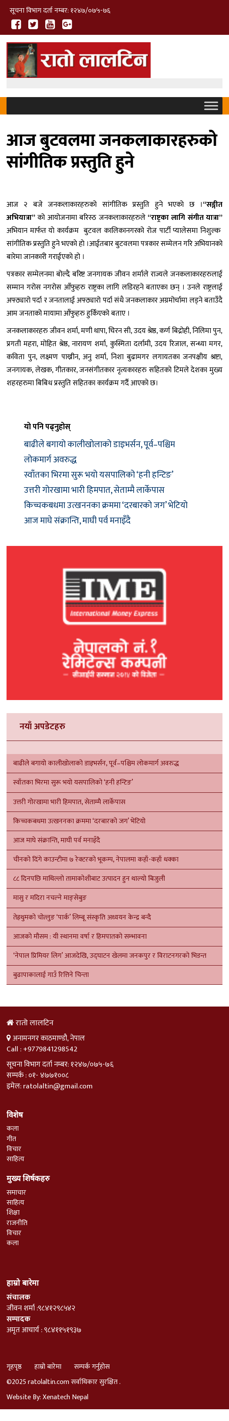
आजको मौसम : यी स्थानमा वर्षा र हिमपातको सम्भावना (80, 937)
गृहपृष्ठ (14, 1367)
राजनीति (17, 1223)
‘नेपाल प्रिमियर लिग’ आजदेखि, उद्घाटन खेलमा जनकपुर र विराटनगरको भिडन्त (109, 956)
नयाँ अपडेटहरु (42, 726)
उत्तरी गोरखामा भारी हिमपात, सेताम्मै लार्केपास (94, 490)
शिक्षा (13, 1213)
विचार (14, 1149)
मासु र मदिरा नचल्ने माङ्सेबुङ (50, 898)
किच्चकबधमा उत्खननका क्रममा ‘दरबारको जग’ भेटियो (106, 505)
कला (13, 1129)
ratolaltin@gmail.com (58, 1086)
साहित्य (15, 1159)
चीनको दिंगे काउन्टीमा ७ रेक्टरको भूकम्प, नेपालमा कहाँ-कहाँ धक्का (96, 859)
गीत (11, 1139)
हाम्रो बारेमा (47, 1367)
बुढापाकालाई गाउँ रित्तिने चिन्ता (51, 975)
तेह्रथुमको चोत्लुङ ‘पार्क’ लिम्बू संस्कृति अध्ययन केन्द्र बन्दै (82, 917)
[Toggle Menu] (211, 106)
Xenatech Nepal (65, 1397)
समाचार (16, 1193)
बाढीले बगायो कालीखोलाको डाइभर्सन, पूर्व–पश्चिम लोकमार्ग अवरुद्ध (96, 763)
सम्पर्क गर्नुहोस (92, 1367)
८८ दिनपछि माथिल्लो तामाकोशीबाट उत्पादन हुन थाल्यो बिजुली (89, 879)
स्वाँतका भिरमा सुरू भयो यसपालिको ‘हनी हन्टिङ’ (98, 475)
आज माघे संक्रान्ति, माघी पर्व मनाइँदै (77, 520)
